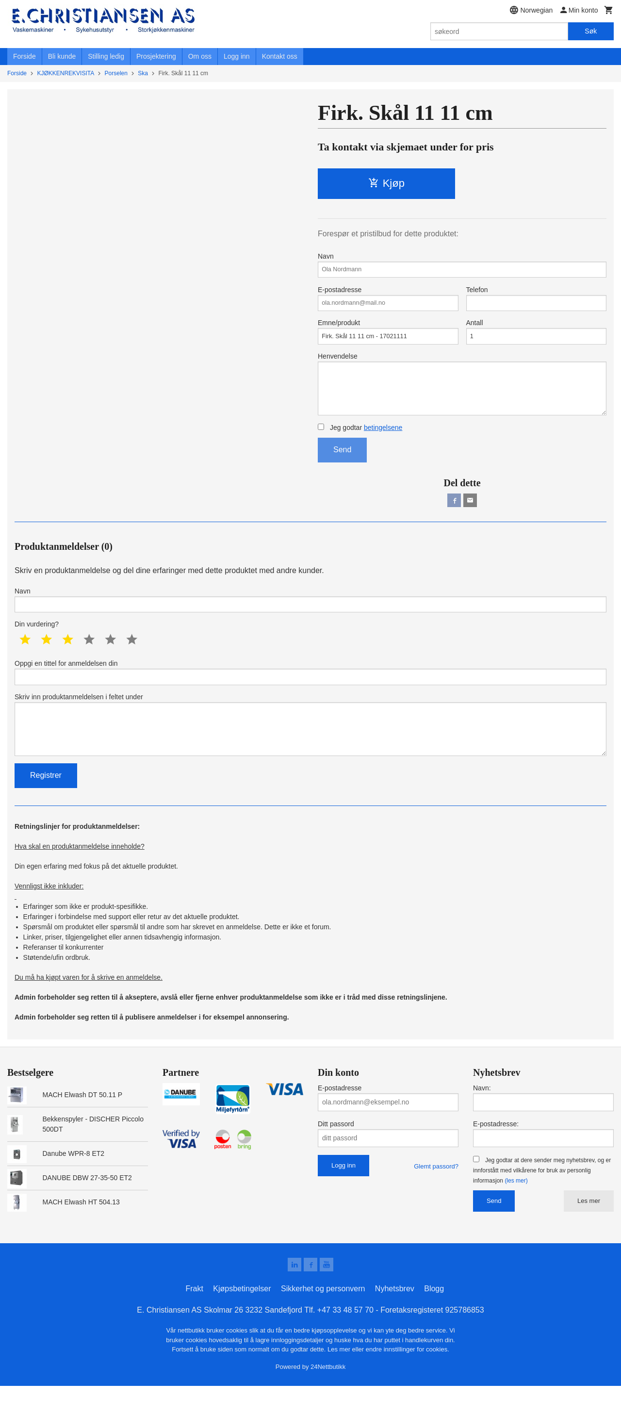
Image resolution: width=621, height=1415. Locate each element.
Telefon (536, 301)
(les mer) (516, 1207)
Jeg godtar (360, 441)
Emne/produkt (388, 337)
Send (342, 464)
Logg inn (237, 56)
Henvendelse (462, 394)
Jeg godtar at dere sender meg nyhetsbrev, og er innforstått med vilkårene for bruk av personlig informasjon (542, 1197)
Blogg (434, 1318)
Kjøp (386, 183)
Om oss (200, 56)
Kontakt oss (279, 56)
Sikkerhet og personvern (323, 1318)
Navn (462, 266)
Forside (24, 56)
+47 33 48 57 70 (345, 1339)
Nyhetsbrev (394, 1318)
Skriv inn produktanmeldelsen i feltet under (310, 748)
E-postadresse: (496, 1151)
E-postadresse (388, 301)
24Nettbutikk (327, 1395)
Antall (536, 337)
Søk (591, 31)
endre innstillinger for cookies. (407, 1378)
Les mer (588, 1228)
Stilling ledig (106, 56)
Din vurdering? (37, 642)
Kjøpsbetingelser (242, 1318)
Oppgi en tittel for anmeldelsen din (310, 691)
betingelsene (383, 441)
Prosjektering (156, 56)
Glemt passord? (436, 1193)
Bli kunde (62, 56)
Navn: (482, 1115)
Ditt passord (336, 1151)
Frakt (194, 1318)
